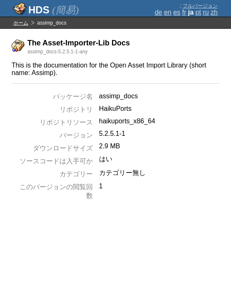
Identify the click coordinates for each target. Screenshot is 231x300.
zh (214, 12)
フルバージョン (200, 6)
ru (206, 12)
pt (198, 12)
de (158, 12)
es (176, 12)
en (167, 12)
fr (184, 12)
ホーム (20, 23)
